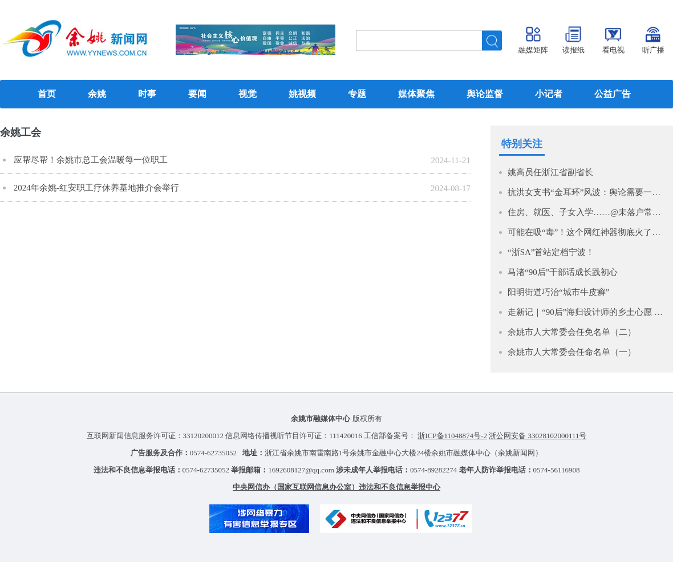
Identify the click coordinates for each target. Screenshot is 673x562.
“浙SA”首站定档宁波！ (551, 252)
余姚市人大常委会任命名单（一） (572, 352)
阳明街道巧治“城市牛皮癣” (558, 292)
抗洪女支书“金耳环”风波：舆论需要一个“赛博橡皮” (587, 192)
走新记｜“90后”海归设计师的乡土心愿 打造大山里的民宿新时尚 (587, 312)
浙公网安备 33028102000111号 (537, 435)
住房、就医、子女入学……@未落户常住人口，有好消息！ (587, 212)
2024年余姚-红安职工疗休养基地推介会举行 (95, 187)
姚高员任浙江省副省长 (550, 172)
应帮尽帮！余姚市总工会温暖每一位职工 (89, 159)
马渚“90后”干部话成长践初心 (563, 272)
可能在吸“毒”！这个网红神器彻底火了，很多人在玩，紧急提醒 (587, 232)
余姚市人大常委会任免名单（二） (572, 332)
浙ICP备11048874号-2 (452, 435)
